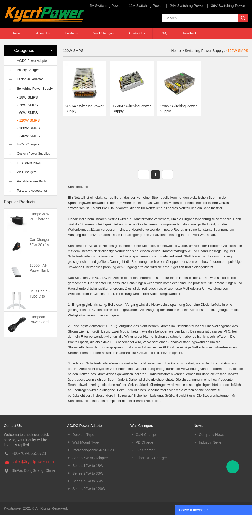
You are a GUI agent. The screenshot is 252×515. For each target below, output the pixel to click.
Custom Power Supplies (33, 153)
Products (71, 33)
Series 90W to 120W (88, 489)
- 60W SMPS (27, 113)
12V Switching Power (146, 6)
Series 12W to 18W (87, 466)
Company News (211, 435)
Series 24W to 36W (87, 473)
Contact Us (137, 33)
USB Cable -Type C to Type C (40, 296)
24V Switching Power (187, 6)
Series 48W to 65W (87, 481)
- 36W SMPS (27, 105)
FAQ (164, 33)
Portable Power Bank (31, 181)
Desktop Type (83, 435)
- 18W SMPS (27, 97)
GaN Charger (146, 435)
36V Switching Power (228, 6)
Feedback (190, 33)
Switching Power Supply (35, 88)
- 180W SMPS (28, 128)
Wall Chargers (103, 33)
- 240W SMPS (28, 136)
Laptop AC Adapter (30, 79)
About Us (43, 33)
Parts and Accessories (32, 191)
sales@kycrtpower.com (33, 462)
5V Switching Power (106, 6)
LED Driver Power (29, 163)
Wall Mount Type (85, 442)
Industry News (210, 442)
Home (16, 33)
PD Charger (145, 442)
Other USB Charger (151, 458)
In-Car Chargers (28, 144)
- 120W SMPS (28, 120)
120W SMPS (238, 51)
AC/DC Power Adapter (32, 61)
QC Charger (145, 450)
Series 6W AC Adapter (90, 458)
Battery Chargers (28, 70)
